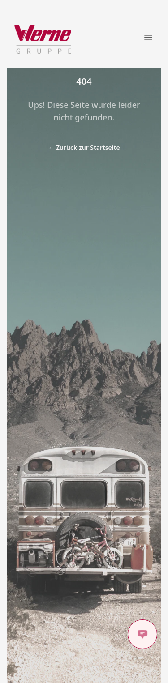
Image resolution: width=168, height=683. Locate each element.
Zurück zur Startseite (84, 147)
